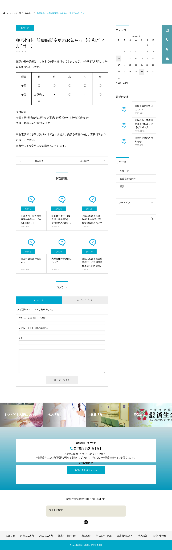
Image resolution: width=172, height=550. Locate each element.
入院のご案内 (46, 535)
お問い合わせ (159, 535)
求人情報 (142, 535)
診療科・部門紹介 (67, 535)
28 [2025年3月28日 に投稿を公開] (142, 72)
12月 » (126, 82)
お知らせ (25, 28)
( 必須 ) (32, 318)
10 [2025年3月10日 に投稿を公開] (119, 58)
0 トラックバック (84, 300)
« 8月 (118, 82)
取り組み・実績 (104, 535)
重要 (122, 186)
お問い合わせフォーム (86, 470)
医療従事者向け (128, 178)
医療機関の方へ (125, 535)
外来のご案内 (27, 535)
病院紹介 (86, 535)
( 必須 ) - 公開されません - (34, 328)
